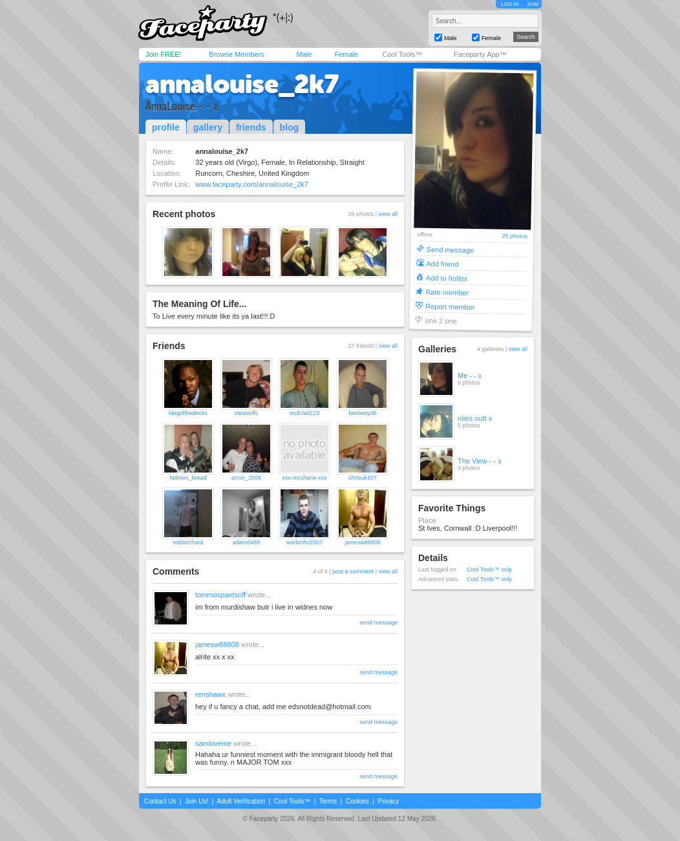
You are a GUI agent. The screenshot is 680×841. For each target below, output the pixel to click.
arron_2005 (246, 477)
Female (346, 54)
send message (378, 622)
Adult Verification (241, 801)
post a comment (353, 571)
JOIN (532, 4)
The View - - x (480, 461)
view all (388, 214)
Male (304, 54)
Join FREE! (163, 54)
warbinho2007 (304, 542)
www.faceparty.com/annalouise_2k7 (251, 184)
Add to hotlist (446, 277)
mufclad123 (305, 413)
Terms (328, 801)
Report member (450, 306)
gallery (207, 127)
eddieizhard (188, 542)
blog (289, 127)
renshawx (210, 694)
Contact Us (160, 801)
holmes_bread (187, 477)
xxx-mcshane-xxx (304, 477)
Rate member (447, 292)
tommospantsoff (220, 595)
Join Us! (196, 801)
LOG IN (509, 4)
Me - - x (470, 375)
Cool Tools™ (402, 54)
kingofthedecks (188, 413)
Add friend (442, 263)
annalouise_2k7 (242, 84)
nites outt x (475, 418)
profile (166, 127)
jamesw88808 (363, 542)
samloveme (213, 743)
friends (251, 127)
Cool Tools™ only (489, 569)
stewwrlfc (246, 413)
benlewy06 (362, 413)
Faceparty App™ (480, 54)
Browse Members (236, 54)
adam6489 (246, 542)
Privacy (388, 801)
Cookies (357, 801)
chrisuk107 (362, 477)
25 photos (514, 236)
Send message (450, 249)
